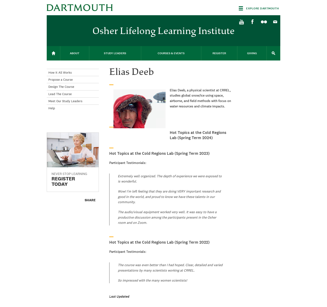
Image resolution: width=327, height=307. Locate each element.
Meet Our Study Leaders (65, 101)
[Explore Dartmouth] (259, 8)
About (74, 53)
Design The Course (61, 87)
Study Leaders (115, 53)
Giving (252, 53)
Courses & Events (171, 53)
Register (219, 53)
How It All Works (60, 72)
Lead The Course (60, 94)
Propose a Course (60, 80)
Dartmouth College (80, 7)
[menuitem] (241, 21)
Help (51, 108)
